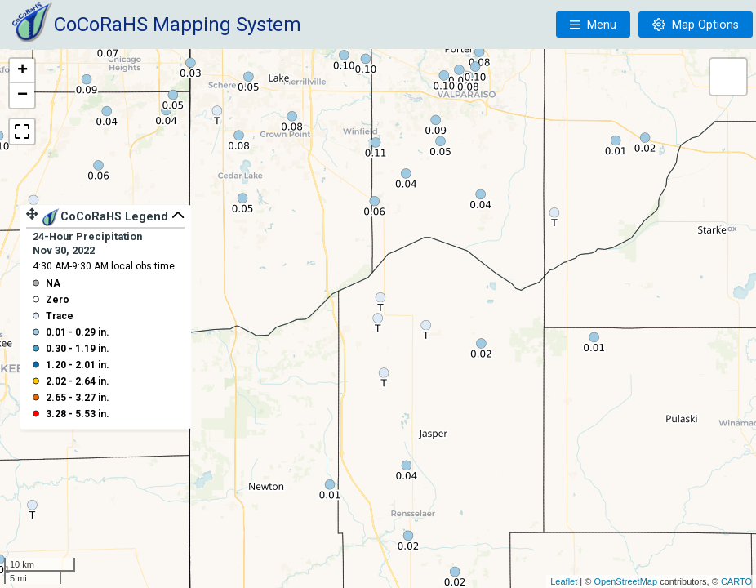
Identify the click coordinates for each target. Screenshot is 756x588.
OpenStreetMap (625, 581)
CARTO (736, 581)
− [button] (22, 95)
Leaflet (563, 581)
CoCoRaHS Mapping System (177, 24)
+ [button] (22, 71)
